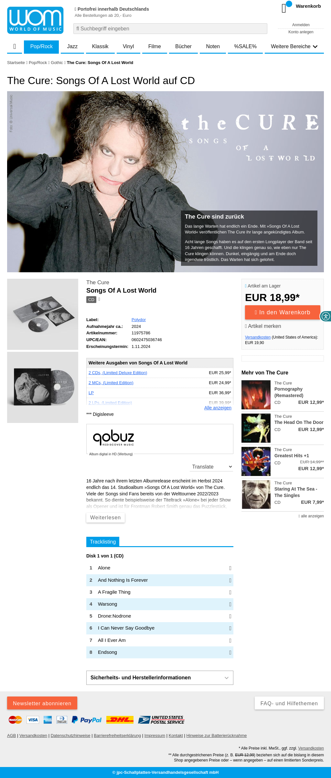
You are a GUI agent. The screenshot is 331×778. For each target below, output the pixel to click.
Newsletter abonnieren (42, 703)
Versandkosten (258, 337)
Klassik (100, 46)
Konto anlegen (300, 32)
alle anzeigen (311, 516)
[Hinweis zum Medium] (98, 300)
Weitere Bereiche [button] (294, 46)
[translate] (211, 466)
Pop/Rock (41, 46)
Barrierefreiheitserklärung (117, 735)
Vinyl (128, 46)
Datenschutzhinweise (71, 735)
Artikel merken (263, 326)
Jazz (72, 46)
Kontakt (176, 735)
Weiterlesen (105, 517)
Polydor (139, 319)
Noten (213, 46)
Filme (154, 46)
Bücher (183, 46)
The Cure (97, 282)
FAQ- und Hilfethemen (289, 703)
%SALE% (245, 46)
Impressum (154, 735)
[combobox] (170, 28)
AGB (11, 735)
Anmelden (301, 25)
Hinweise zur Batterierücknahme (216, 735)
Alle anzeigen (217, 407)
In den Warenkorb (283, 312)
